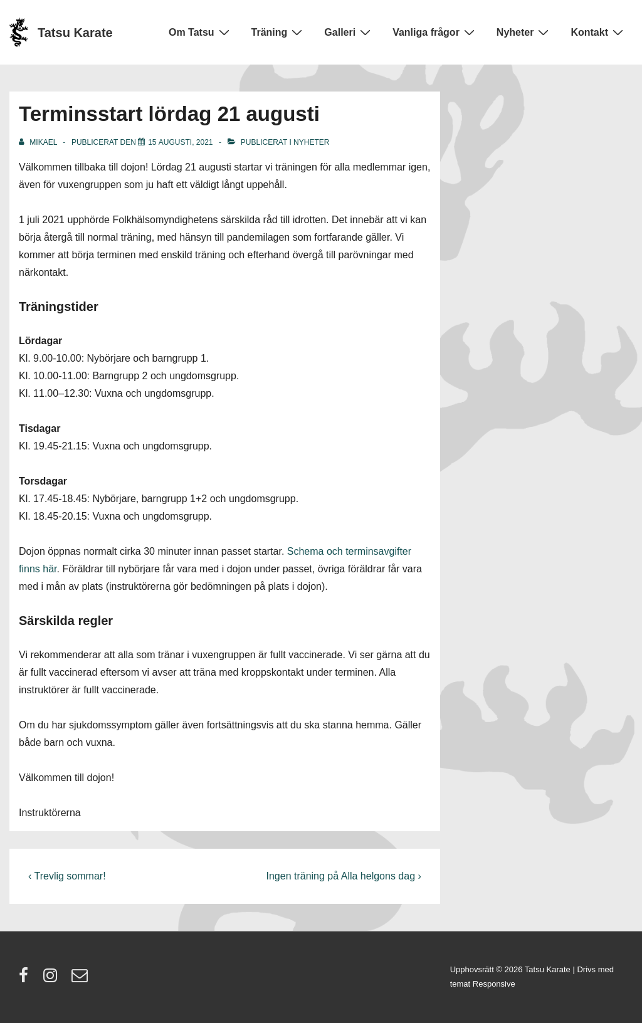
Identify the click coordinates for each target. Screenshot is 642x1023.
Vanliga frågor (435, 32)
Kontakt (598, 32)
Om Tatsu (201, 32)
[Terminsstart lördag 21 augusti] (180, 142)
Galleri (349, 32)
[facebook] (26, 979)
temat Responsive (482, 984)
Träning (278, 32)
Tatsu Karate (75, 32)
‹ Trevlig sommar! (67, 876)
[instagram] (53, 979)
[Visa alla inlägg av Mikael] (39, 142)
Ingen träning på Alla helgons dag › (343, 876)
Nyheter (524, 32)
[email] (81, 979)
